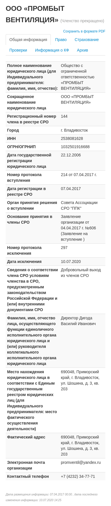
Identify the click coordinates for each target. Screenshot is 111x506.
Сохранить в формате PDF (84, 31)
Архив (82, 50)
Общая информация (28, 39)
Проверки (18, 50)
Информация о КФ (52, 50)
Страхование (87, 39)
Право (61, 39)
